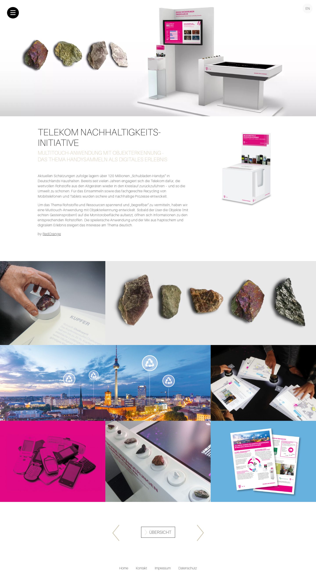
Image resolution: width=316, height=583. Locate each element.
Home (123, 568)
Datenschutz (187, 568)
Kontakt (141, 568)
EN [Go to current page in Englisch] (307, 8)
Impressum (163, 568)
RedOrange (52, 234)
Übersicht (160, 532)
